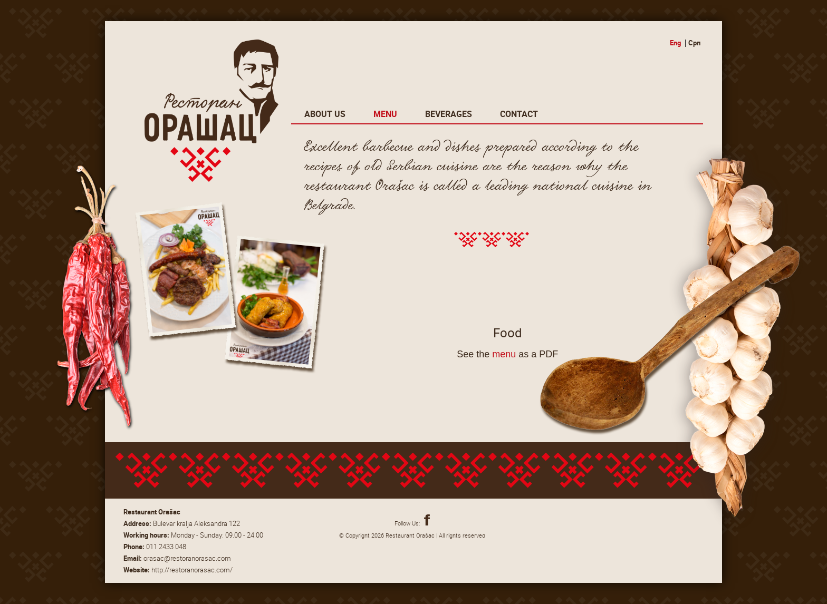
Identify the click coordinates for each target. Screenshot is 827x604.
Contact (519, 114)
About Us (324, 114)
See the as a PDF (507, 354)
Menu (385, 114)
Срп (694, 42)
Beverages (448, 114)
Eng (675, 42)
